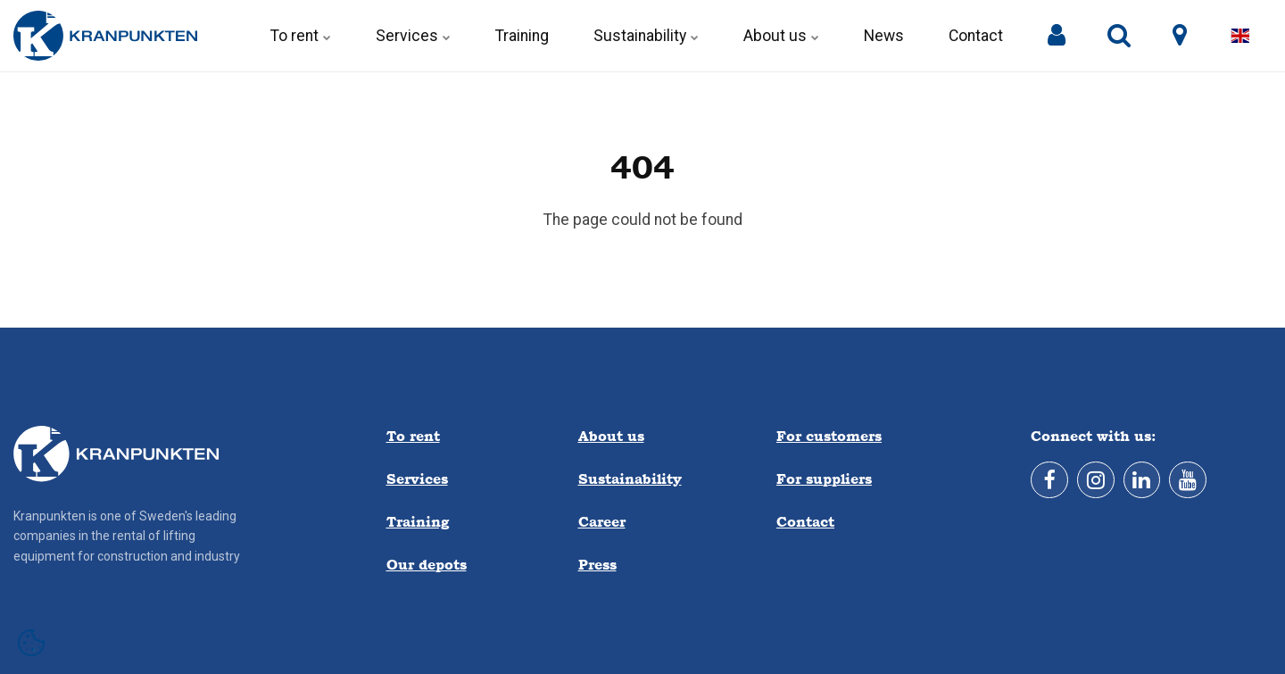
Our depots (426, 564)
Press (597, 564)
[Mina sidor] (1056, 35)
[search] (1119, 35)
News (884, 36)
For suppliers (824, 478)
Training (522, 36)
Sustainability (646, 36)
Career (602, 521)
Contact (976, 36)
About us (781, 36)
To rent (300, 36)
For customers (829, 436)
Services (413, 36)
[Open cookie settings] (31, 642)
